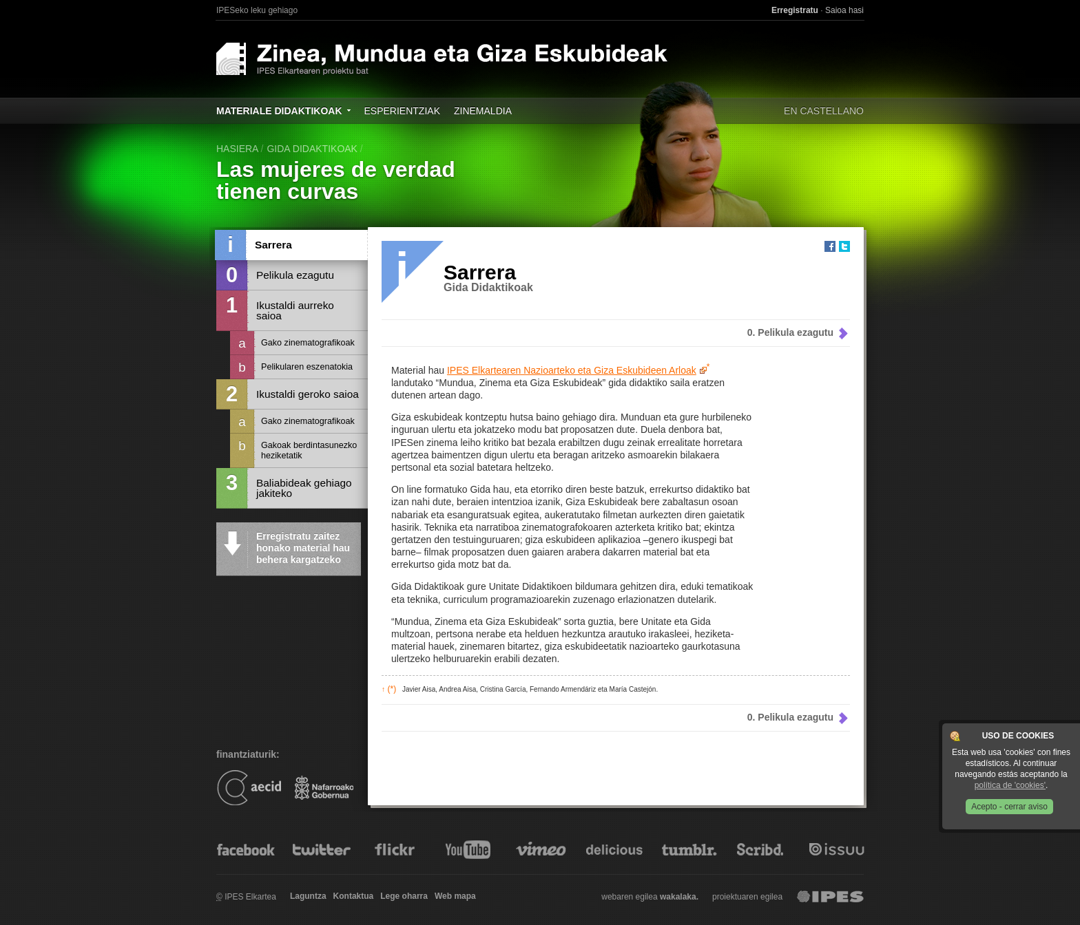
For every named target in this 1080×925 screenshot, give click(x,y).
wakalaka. (679, 897)
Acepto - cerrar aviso (1009, 806)
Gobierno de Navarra (324, 787)
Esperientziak (402, 110)
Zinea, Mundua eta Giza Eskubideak (483, 59)
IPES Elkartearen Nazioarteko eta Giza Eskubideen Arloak (571, 370)
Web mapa (455, 896)
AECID (248, 787)
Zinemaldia (483, 110)
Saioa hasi (844, 10)
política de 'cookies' (1010, 785)
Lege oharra (404, 896)
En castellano (824, 110)
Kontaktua (353, 896)
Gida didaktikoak (312, 148)
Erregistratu (794, 10)
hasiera (237, 148)
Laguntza (308, 896)
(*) (389, 689)
